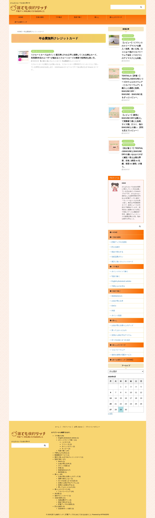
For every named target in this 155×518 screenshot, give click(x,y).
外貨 (113, 311)
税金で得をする (117, 252)
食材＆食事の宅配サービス (121, 355)
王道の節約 (40, 17)
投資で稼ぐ (78, 17)
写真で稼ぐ (116, 276)
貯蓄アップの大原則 (119, 242)
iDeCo (114, 306)
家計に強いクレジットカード (52, 61)
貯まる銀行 (116, 247)
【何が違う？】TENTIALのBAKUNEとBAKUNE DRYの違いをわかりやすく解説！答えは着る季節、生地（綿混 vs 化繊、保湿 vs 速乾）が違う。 (132, 157)
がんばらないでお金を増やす (20, 441)
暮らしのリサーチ (116, 17)
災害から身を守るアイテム (121, 335)
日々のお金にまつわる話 (121, 340)
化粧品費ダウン (117, 257)
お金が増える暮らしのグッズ (122, 325)
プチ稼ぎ (59, 17)
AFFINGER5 (104, 514)
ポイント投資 (117, 315)
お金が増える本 (117, 301)
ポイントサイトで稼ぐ (120, 271)
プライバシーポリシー (93, 427)
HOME (21, 17)
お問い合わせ (78, 427)
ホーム (57, 427)
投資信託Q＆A (117, 296)
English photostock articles (121, 281)
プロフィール (66, 427)
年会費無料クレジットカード (71, 61)
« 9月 (110, 414)
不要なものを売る (118, 286)
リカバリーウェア (118, 350)
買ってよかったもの (119, 330)
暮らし (97, 17)
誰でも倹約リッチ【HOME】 (21, 22)
